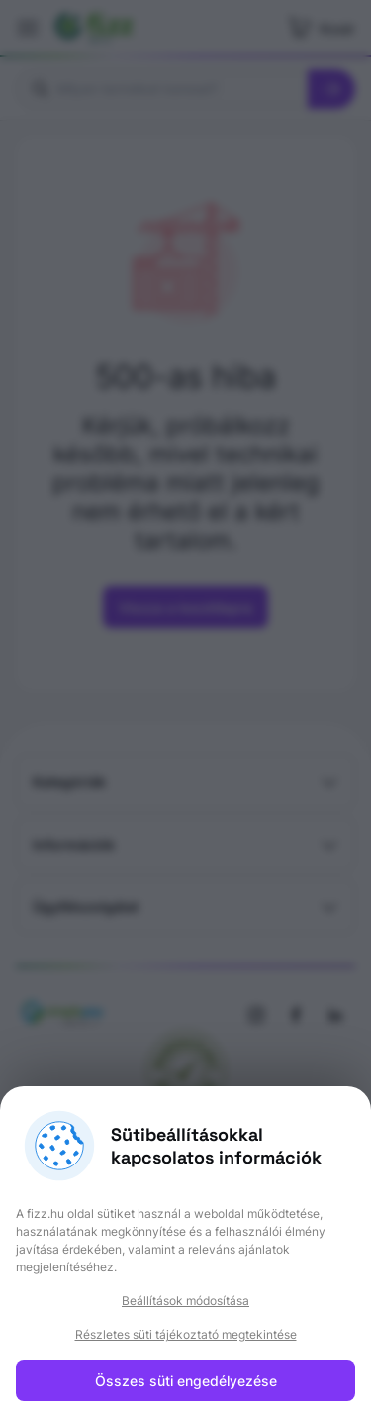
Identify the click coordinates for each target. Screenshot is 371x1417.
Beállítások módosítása (185, 1300)
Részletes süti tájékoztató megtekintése (186, 1334)
